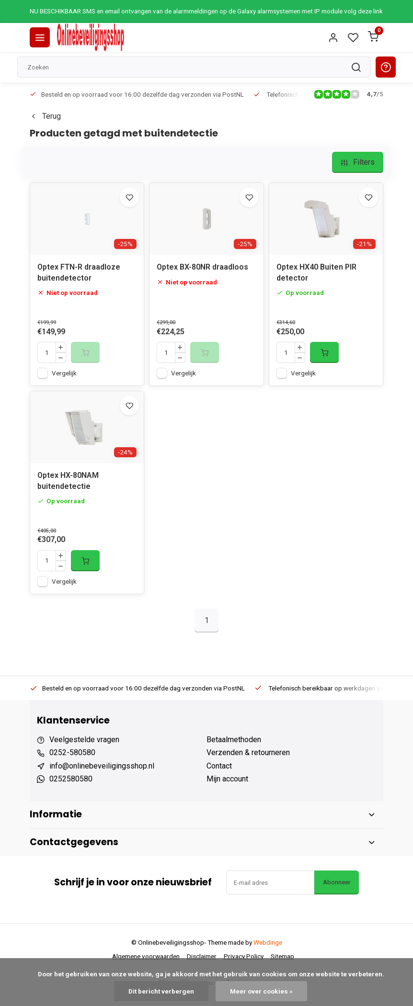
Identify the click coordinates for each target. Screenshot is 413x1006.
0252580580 (70, 778)
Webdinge (267, 942)
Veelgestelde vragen (84, 739)
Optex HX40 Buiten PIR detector (316, 272)
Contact (219, 765)
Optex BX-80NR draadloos (202, 266)
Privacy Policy (244, 956)
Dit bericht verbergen (161, 991)
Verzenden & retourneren (248, 752)
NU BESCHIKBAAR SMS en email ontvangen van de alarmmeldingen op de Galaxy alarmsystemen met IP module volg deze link (206, 11)
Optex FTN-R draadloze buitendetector (78, 272)
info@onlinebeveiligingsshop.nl (101, 765)
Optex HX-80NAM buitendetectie (68, 480)
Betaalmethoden (233, 739)
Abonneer (336, 882)
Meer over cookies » (261, 991)
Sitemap (282, 956)
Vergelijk (64, 373)
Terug (45, 116)
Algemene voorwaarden (146, 956)
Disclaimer (202, 956)
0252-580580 (72, 752)
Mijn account (227, 778)
